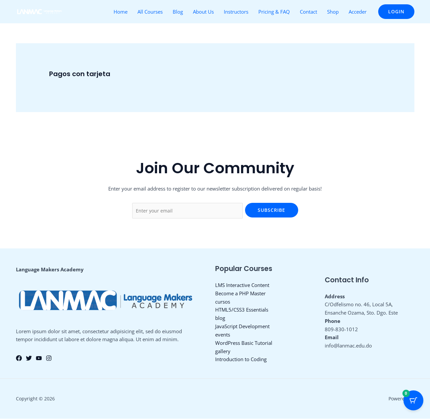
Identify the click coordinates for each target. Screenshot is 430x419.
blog (220, 318)
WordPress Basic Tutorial (243, 343)
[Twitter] (29, 359)
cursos (222, 302)
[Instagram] (49, 359)
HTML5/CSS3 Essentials (241, 310)
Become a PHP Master (240, 293)
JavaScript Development (242, 326)
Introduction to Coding (241, 359)
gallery (222, 351)
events (222, 335)
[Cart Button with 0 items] (413, 402)
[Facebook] (19, 359)
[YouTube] (39, 359)
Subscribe (271, 210)
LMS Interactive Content (242, 285)
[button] (396, 11)
